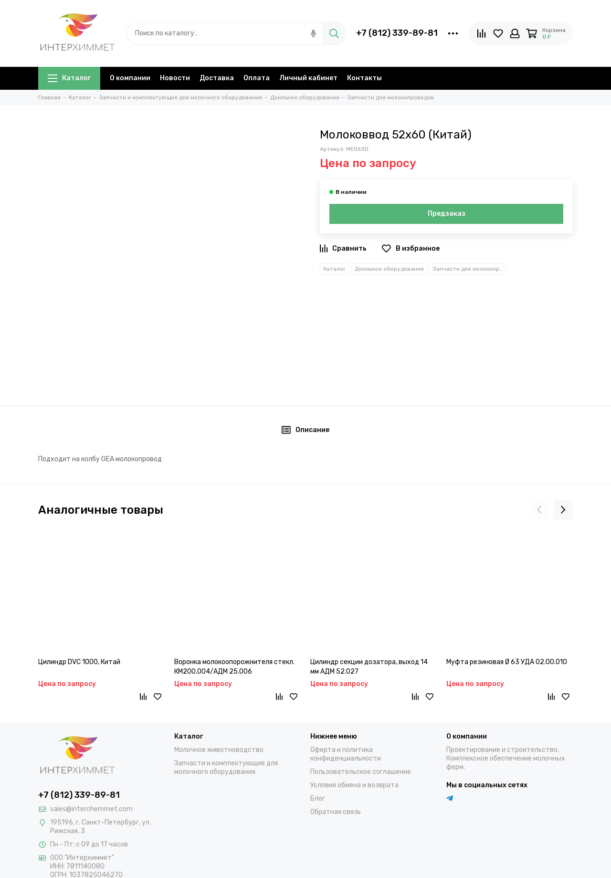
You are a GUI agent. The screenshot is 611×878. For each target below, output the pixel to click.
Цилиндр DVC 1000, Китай (79, 662)
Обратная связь (335, 812)
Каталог (69, 78)
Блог (317, 798)
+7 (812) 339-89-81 (397, 33)
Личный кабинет (308, 78)
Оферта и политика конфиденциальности (345, 754)
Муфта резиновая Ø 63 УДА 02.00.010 (506, 662)
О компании (130, 78)
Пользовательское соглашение (360, 772)
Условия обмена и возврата (354, 785)
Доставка (217, 78)
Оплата (256, 78)
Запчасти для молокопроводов (469, 268)
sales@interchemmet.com (91, 809)
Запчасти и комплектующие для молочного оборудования (226, 767)
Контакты (364, 78)
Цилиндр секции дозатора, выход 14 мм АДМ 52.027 (369, 667)
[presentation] (539, 509)
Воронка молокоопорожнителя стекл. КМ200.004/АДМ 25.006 (234, 667)
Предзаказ (446, 214)
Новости (175, 78)
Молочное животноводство (218, 750)
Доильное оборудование (389, 268)
